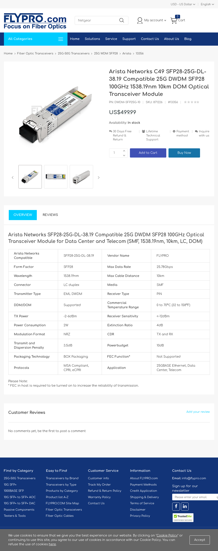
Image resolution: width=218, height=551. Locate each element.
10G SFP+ (10, 484)
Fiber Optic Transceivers (64, 509)
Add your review (198, 411)
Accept (199, 540)
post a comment (73, 431)
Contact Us (150, 39)
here (52, 544)
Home (75, 39)
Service (111, 39)
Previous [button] (13, 177)
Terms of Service (142, 503)
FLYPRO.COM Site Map (62, 503)
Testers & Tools (15, 515)
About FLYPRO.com (144, 478)
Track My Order (99, 484)
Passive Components (19, 509)
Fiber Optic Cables (60, 515)
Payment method (182, 133)
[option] (30, 177)
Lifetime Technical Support (153, 135)
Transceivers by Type (61, 484)
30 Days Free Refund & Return (122, 135)
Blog (187, 39)
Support (129, 39)
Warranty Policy (99, 497)
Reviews (50, 215)
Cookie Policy (167, 535)
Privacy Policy (140, 515)
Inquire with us (204, 133)
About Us (171, 39)
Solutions (92, 39)
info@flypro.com (194, 478)
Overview (23, 215)
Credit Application (143, 490)
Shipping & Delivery (144, 497)
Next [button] (97, 177)
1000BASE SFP (14, 490)
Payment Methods (143, 484)
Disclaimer (138, 509)
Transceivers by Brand (62, 478)
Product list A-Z (57, 497)
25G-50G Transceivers (19, 478)
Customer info (98, 478)
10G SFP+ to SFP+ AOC (20, 497)
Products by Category (62, 490)
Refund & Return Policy (104, 490)
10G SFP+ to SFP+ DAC (19, 503)
